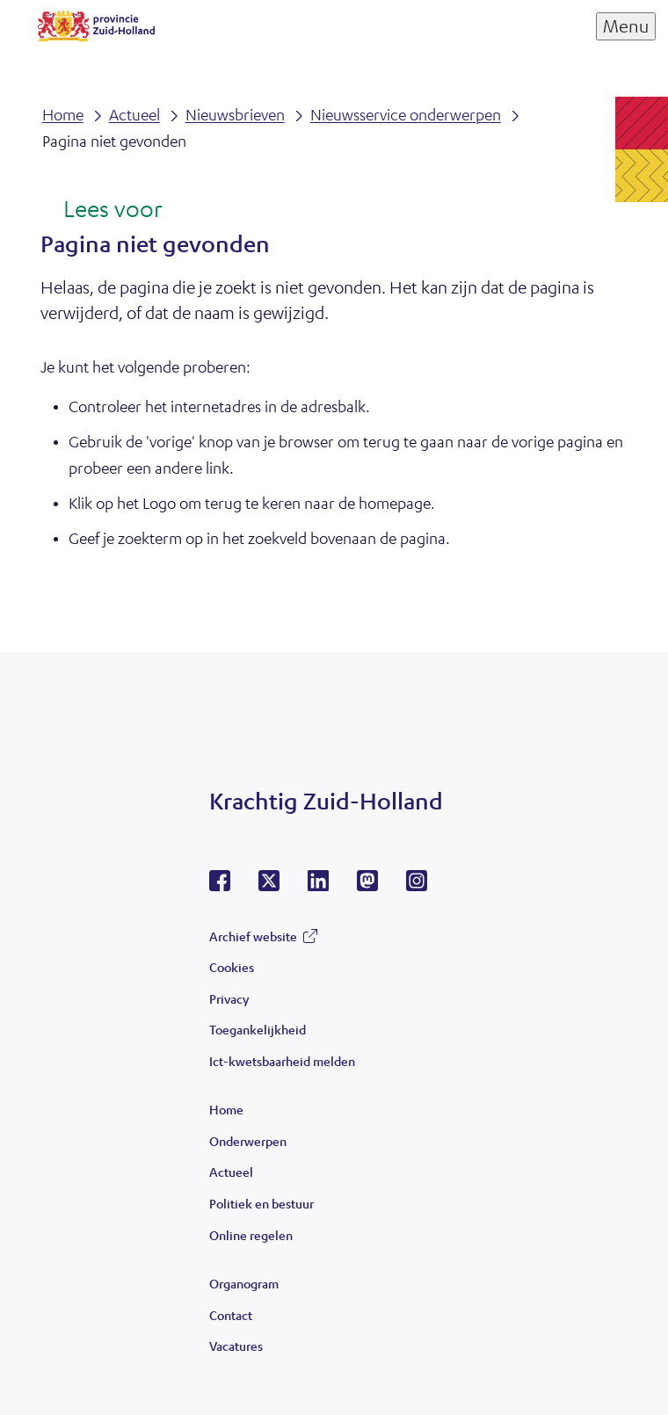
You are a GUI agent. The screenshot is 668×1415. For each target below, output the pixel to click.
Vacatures (236, 1345)
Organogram (244, 1283)
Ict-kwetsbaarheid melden (282, 1061)
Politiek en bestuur (261, 1203)
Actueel (231, 1171)
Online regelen (251, 1235)
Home (226, 1109)
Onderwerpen (248, 1141)
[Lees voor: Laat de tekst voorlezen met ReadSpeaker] (101, 210)
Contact (230, 1315)
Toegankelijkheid (257, 1029)
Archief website (253, 936)
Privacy (229, 998)
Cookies (231, 967)
